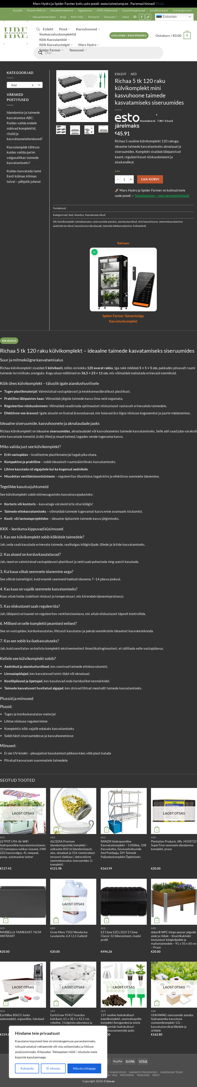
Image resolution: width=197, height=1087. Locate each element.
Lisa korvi (150, 179)
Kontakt (17, 10)
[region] (58, 1052)
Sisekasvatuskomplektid (57, 34)
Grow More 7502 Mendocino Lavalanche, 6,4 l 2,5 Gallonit (69, 934)
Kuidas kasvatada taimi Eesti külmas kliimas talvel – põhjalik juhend (24, 176)
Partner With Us (36, 10)
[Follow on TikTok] (148, 17)
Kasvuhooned (88, 29)
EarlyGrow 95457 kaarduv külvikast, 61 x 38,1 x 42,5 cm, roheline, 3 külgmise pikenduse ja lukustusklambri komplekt (71, 1020)
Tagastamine (85, 10)
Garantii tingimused (133, 10)
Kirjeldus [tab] (9, 340)
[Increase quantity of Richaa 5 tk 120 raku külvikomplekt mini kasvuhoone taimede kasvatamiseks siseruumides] (131, 179)
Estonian (166, 17)
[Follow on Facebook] (142, 17)
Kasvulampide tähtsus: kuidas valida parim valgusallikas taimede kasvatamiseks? (23, 155)
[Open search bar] (38, 29)
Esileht (48, 29)
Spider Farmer (51, 50)
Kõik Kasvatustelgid (56, 45)
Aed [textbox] (22, 85)
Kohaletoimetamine (61, 10)
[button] (135, 16)
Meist (125, 17)
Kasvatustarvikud (95, 215)
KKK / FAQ (77, 17)
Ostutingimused (182, 10)
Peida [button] (160, 4)
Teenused (111, 17)
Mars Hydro (88, 45)
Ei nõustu (53, 1068)
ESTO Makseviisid (107, 10)
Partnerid (93, 17)
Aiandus (79, 215)
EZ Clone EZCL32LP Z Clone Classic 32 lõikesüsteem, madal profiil (121, 936)
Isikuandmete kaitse (44, 17)
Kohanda (27, 1068)
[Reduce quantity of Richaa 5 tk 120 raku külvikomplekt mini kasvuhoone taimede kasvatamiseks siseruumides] (117, 179)
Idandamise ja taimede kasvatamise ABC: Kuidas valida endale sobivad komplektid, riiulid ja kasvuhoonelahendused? (24, 125)
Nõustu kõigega (84, 1068)
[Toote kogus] (124, 179)
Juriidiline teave (159, 10)
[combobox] (25, 85)
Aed (134, 74)
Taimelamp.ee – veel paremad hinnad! (162, 196)
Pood (64, 29)
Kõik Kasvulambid (54, 40)
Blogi (63, 17)
